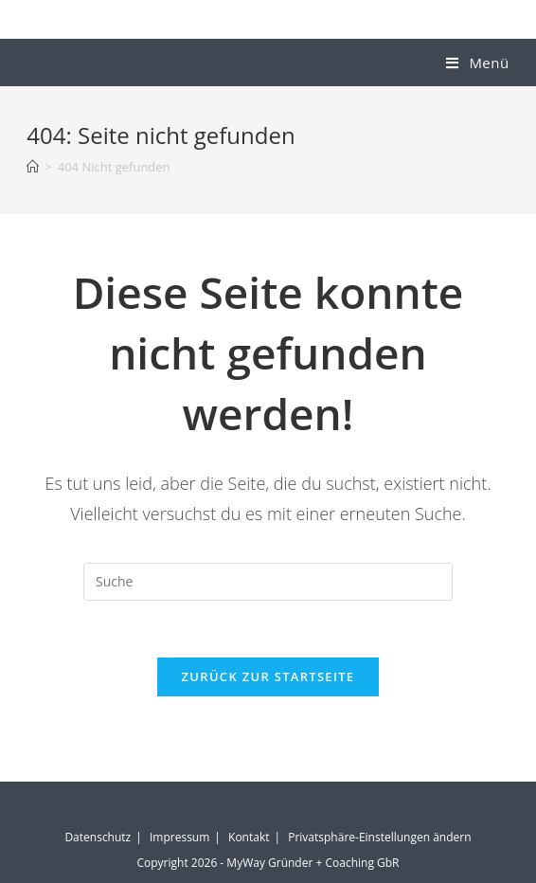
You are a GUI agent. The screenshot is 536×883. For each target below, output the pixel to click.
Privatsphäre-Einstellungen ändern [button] (379, 837)
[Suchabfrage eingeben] (268, 582)
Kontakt (248, 837)
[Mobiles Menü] (477, 62)
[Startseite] (33, 166)
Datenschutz (97, 837)
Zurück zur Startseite (268, 676)
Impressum (179, 837)
